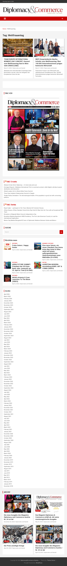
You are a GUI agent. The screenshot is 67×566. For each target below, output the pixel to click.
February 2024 (8, 351)
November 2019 (8, 462)
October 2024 (8, 333)
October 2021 (8, 412)
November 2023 (8, 357)
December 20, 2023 (9, 521)
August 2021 (7, 416)
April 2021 (7, 425)
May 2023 (6, 370)
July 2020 (6, 444)
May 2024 (6, 344)
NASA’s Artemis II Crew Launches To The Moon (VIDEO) (21, 279)
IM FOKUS (14, 243)
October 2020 (8, 438)
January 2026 (8, 301)
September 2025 (8, 309)
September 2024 (8, 335)
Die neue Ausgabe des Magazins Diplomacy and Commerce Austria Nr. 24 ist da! (17, 517)
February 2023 (8, 377)
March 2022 (7, 401)
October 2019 (8, 464)
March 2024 (7, 349)
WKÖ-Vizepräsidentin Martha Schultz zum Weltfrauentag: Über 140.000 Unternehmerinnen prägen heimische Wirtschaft (48, 62)
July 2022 (6, 392)
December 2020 (8, 434)
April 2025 (7, 320)
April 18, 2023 (39, 552)
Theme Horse (51, 560)
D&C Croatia (12, 182)
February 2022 (8, 403)
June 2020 (7, 447)
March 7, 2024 (39, 68)
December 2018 (8, 486)
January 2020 (8, 458)
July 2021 (6, 418)
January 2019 (8, 484)
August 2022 (7, 390)
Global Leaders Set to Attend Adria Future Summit (18, 191)
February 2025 (8, 325)
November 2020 (8, 436)
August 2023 (7, 364)
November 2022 (8, 383)
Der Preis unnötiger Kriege (14, 546)
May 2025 (6, 318)
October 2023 (8, 359)
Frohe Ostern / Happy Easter (20, 246)
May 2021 (6, 423)
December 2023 (8, 355)
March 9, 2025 (8, 68)
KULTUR (44, 262)
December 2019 (8, 460)
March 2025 (7, 322)
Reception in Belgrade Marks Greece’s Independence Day (20, 214)
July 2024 (6, 340)
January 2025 (8, 327)
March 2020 (7, 453)
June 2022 (7, 394)
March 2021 (7, 427)
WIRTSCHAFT (39, 54)
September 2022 (8, 388)
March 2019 (7, 479)
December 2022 (8, 381)
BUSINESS (45, 243)
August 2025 (7, 311)
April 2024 (7, 346)
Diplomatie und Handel (19, 68)
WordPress (39, 563)
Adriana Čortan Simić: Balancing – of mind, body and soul (20, 185)
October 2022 (8, 386)
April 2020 (7, 451)
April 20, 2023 (7, 548)
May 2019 (6, 475)
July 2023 (6, 366)
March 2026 (7, 296)
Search (61, 232)
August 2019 (7, 468)
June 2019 (7, 473)
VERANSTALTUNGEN (9, 54)
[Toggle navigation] (5, 19)
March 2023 (7, 375)
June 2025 (7, 316)
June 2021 (7, 420)
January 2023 (8, 379)
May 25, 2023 (39, 521)
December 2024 (8, 329)
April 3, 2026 (15, 249)
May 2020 (6, 449)
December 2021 (8, 407)
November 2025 (8, 305)
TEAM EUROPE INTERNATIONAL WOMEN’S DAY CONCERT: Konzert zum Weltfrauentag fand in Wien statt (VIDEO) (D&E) (17, 62)
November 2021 (8, 410)
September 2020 (8, 440)
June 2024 (7, 342)
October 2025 (8, 307)
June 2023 (7, 368)
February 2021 (8, 429)
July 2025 (6, 314)
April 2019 (7, 477)
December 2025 (8, 303)
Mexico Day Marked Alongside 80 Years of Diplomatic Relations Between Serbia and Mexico (30, 220)
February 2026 (8, 298)
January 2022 (8, 405)
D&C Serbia (11, 205)
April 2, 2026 (15, 272)
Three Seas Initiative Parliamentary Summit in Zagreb (19, 193)
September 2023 (8, 362)
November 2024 (8, 331)
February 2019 (8, 482)
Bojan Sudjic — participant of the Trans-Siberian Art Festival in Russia (23, 208)
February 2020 (8, 455)
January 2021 (8, 431)
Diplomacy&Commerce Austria (29, 560)
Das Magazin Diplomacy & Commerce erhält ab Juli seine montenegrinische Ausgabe (47, 517)
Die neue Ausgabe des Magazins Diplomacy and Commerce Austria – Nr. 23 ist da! (49, 548)
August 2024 (7, 338)
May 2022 (6, 397)
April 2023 (7, 373)
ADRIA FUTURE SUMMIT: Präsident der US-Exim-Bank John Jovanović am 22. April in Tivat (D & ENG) (22, 267)
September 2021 (8, 414)
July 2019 (6, 471)
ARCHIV (6, 510)
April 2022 (7, 399)
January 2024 (8, 353)
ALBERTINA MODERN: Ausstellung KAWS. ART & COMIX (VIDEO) (52, 266)
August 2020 (7, 442)
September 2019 (8, 466)
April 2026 (7, 294)
